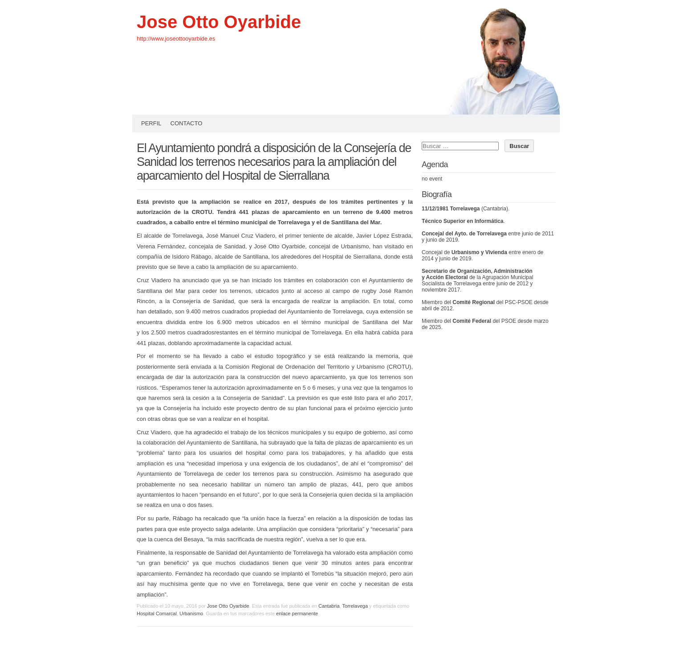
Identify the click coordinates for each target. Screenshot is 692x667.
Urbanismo (191, 613)
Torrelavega (355, 606)
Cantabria (329, 606)
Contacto (187, 123)
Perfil (151, 123)
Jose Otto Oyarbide (219, 22)
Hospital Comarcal (157, 613)
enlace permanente (297, 613)
